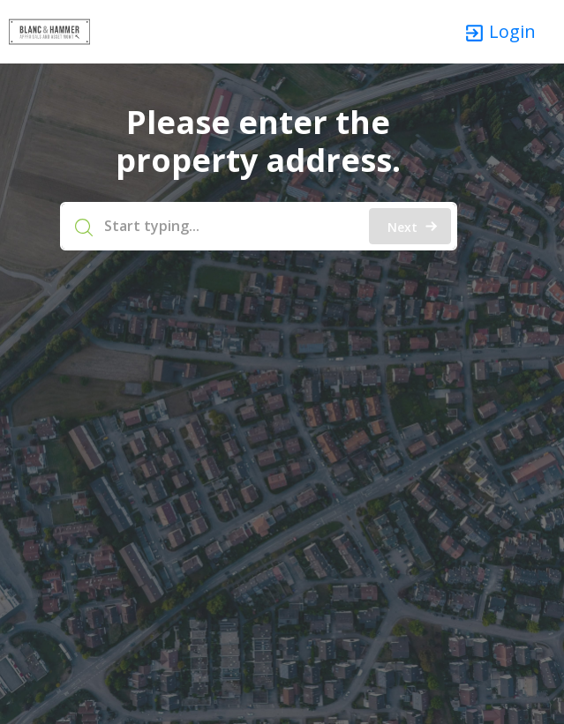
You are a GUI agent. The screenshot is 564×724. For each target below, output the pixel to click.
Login (499, 31)
